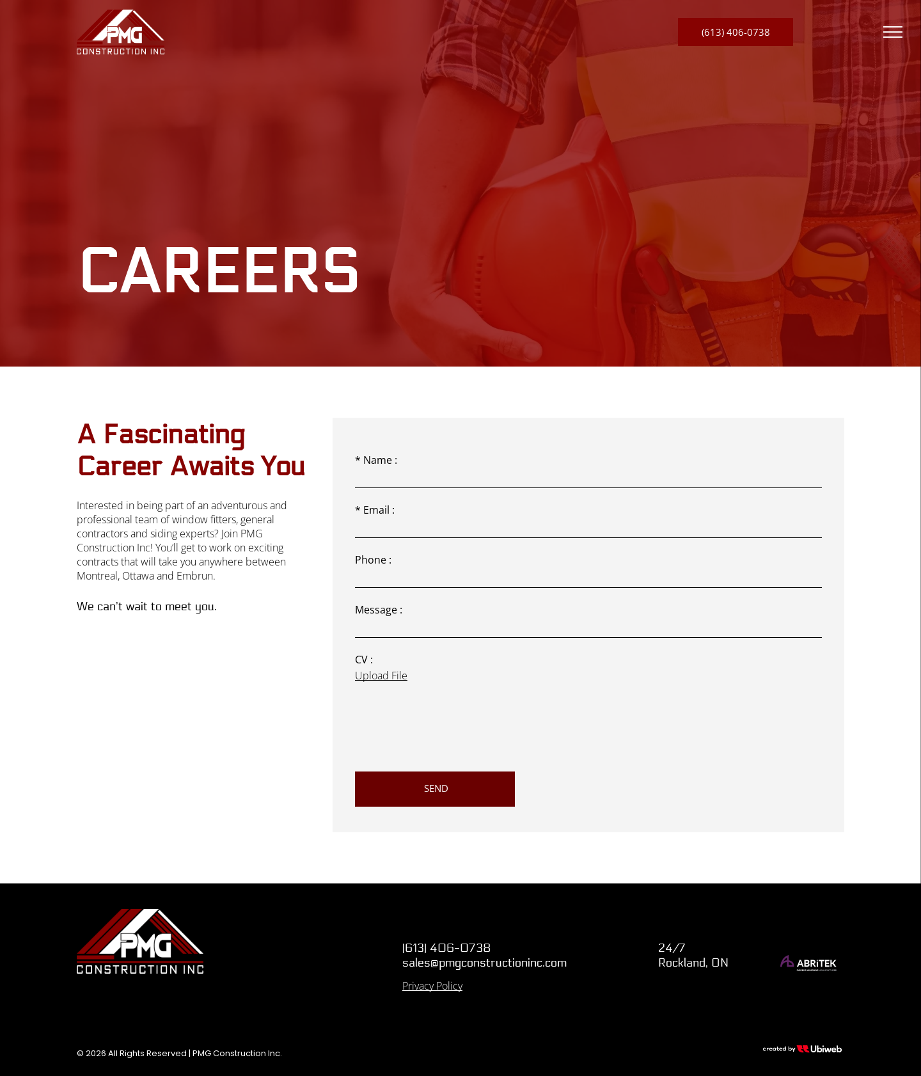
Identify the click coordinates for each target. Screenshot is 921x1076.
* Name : (376, 460)
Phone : (373, 560)
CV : (364, 660)
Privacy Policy (432, 986)
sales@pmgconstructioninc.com (484, 963)
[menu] (892, 32)
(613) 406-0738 (446, 948)
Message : (378, 610)
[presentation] (452, 734)
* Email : (375, 510)
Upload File (381, 676)
